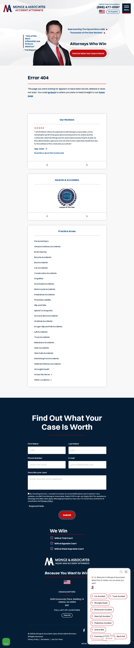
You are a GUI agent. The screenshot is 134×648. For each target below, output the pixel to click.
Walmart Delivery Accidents (47, 364)
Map (67, 605)
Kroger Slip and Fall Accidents (48, 326)
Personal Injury (41, 241)
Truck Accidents (42, 337)
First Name (33, 444)
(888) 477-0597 (108, 7)
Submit (67, 514)
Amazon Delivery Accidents (47, 246)
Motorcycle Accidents (44, 289)
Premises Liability (42, 299)
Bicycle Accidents (42, 257)
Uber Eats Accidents (43, 353)
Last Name (74, 444)
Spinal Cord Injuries (43, 310)
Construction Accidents (45, 273)
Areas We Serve (42, 374)
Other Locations (42, 379)
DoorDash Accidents (44, 284)
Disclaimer (45, 639)
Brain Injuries (40, 252)
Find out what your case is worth (88, 53)
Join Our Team (57, 639)
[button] (47, 165)
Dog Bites (38, 278)
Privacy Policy (47, 501)
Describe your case (38, 472)
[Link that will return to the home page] (67, 561)
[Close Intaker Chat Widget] (126, 572)
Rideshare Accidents (44, 342)
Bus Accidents (41, 262)
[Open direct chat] (121, 572)
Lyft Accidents (40, 332)
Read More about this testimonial (49, 153)
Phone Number (35, 458)
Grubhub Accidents (43, 321)
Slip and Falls (40, 305)
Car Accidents (41, 268)
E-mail (71, 458)
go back (52, 92)
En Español (113, 12)
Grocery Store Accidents (46, 315)
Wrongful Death (41, 369)
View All (67, 615)
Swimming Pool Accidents (46, 358)
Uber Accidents (41, 348)
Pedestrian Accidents (44, 294)
